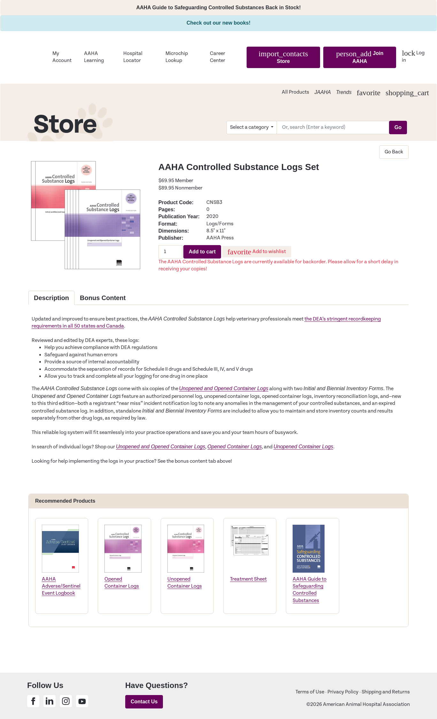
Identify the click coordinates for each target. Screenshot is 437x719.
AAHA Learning (94, 57)
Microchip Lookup (176, 57)
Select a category (250, 127)
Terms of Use (309, 692)
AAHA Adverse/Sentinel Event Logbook (61, 586)
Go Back (394, 152)
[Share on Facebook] (33, 701)
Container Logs (316, 446)
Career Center (217, 57)
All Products (295, 92)
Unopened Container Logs (184, 582)
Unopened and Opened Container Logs (223, 388)
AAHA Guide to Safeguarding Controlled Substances (309, 590)
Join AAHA (359, 57)
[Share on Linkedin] (49, 701)
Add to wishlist (256, 252)
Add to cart (202, 251)
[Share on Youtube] (82, 701)
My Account (62, 57)
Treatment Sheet (248, 579)
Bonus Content (103, 297)
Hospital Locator (132, 57)
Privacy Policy (342, 692)
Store (283, 57)
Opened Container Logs (234, 446)
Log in (413, 56)
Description (51, 297)
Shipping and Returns (386, 692)
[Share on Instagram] (66, 701)
